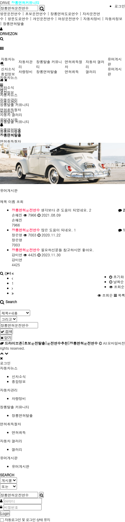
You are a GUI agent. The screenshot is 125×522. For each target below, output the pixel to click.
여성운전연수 (68, 18)
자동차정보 (113, 18)
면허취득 (72, 71)
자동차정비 (92, 18)
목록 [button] (119, 295)
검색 (6, 331)
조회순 (116, 286)
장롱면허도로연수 (64, 13)
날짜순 (116, 281)
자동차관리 (9, 99)
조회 (19, 201)
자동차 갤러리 (11, 114)
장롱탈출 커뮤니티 (14, 104)
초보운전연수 (35, 13)
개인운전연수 (43, 18)
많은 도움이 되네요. (44, 229)
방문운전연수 (10, 13)
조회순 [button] (105, 295)
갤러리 (90, 71)
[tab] (62, 367)
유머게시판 (9, 190)
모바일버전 (116, 343)
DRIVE (5, 2)
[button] (5, 273)
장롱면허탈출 (13, 23)
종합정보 (8, 73)
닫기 (6, 337)
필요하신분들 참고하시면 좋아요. (53, 249)
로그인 (119, 6)
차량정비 (25, 71)
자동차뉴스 (9, 77)
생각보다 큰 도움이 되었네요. (51, 209)
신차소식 (7, 87)
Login (5, 513)
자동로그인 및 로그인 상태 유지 (25, 519)
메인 (3, 89)
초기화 (116, 276)
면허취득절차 (10, 141)
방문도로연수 (18, 18)
